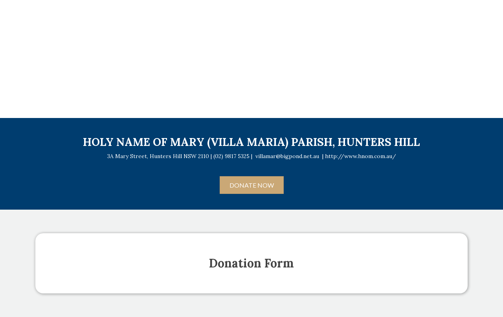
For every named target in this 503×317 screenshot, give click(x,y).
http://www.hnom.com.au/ (360, 156)
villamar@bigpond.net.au (287, 156)
